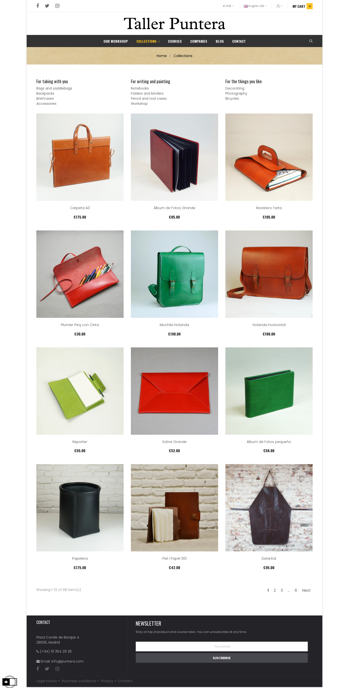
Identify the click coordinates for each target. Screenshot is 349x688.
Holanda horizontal (269, 325)
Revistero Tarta (269, 208)
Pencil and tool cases (149, 98)
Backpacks (45, 93)
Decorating (234, 88)
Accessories (46, 103)
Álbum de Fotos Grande (174, 208)
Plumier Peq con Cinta (80, 325)
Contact (125, 682)
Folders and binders (147, 93)
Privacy (107, 682)
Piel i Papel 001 (174, 559)
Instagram (57, 6)
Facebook (37, 6)
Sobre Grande (174, 442)
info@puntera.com (67, 661)
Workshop (139, 103)
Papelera (80, 559)
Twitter (47, 6)
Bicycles (232, 98)
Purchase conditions (79, 682)
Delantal (269, 559)
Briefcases (45, 98)
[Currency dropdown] (231, 6)
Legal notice (46, 682)
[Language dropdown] (255, 6)
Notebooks (140, 88)
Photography (236, 93)
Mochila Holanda (174, 325)
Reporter (79, 442)
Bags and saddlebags (54, 88)
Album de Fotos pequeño (269, 442)
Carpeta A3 (80, 208)
